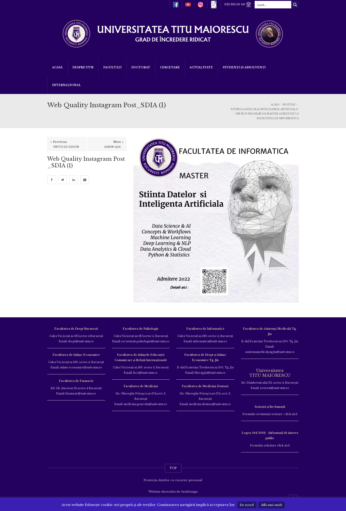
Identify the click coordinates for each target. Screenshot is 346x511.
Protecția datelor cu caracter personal (173, 480)
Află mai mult (271, 505)
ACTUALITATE (201, 67)
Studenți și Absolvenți (244, 67)
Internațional (66, 85)
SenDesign (189, 492)
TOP (173, 468)
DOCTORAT (140, 67)
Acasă (57, 67)
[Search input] (273, 5)
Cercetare (170, 67)
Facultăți (112, 67)
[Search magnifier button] (295, 4)
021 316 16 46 (237, 4)
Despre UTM (83, 67)
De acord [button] (247, 505)
